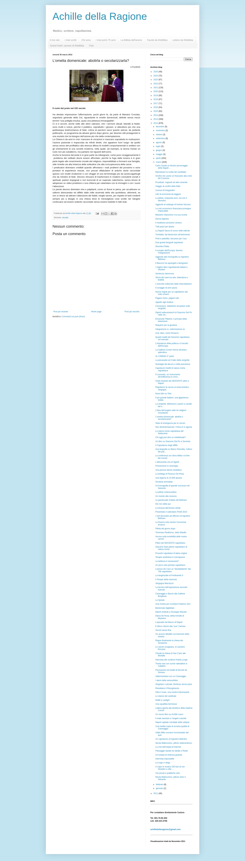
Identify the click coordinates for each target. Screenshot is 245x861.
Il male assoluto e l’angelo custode (170, 718)
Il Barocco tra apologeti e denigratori (171, 263)
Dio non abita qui (162, 504)
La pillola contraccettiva (165, 492)
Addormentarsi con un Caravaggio (170, 676)
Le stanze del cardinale (165, 696)
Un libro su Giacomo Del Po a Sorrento (172, 441)
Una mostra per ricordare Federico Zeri (172, 604)
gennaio (160, 788)
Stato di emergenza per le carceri (170, 423)
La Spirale (159, 600)
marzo (159, 162)
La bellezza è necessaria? (167, 561)
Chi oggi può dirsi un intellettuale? (170, 437)
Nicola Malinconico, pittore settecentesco (173, 743)
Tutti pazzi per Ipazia (164, 226)
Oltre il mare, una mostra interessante (172, 692)
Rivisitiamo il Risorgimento (167, 688)
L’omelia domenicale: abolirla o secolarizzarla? (169, 418)
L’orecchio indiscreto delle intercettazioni (173, 284)
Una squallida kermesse (166, 704)
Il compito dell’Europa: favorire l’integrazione (168, 251)
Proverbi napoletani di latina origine (171, 553)
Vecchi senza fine (163, 630)
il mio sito (55, 40)
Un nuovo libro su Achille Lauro (169, 714)
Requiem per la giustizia (166, 325)
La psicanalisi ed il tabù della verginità (172, 360)
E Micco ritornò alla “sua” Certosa (170, 626)
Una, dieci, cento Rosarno (167, 333)
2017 (155, 103)
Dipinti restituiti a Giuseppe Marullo (170, 612)
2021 (155, 87)
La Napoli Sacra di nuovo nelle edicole (172, 230)
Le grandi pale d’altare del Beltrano (171, 500)
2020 (155, 91)
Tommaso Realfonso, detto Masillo (170, 532)
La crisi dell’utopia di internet (168, 747)
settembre (160, 138)
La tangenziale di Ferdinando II (169, 575)
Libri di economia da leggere (168, 194)
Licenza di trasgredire (165, 190)
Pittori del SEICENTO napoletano (170, 543)
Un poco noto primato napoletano (170, 565)
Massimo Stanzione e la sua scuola (171, 215)
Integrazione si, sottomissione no (170, 329)
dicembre (160, 126)
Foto (91, 45)
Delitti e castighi (162, 700)
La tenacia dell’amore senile (167, 508)
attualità (65, 217)
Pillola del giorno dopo (165, 528)
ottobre (159, 134)
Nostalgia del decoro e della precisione (172, 364)
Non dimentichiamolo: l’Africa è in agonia (173, 427)
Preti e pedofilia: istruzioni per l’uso (170, 238)
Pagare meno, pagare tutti (167, 298)
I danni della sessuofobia (166, 680)
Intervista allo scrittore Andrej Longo (171, 660)
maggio (159, 154)
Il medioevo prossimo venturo (168, 223)
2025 (155, 71)
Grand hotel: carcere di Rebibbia (67, 45)
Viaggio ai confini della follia (167, 186)
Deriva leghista (162, 219)
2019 (155, 95)
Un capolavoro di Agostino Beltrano (171, 739)
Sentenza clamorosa (164, 273)
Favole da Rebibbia (157, 40)
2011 (155, 793)
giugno (159, 150)
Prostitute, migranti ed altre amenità (171, 182)
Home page (96, 311)
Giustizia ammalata (163, 482)
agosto (159, 142)
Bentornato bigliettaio (164, 608)
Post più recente (60, 311)
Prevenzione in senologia (166, 466)
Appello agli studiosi (164, 302)
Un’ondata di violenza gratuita (168, 755)
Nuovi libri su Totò (163, 393)
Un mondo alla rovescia (165, 496)
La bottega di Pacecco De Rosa (169, 474)
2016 (155, 107)
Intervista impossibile (164, 759)
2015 (155, 111)
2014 (155, 115)
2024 (155, 76)
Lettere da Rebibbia (182, 40)
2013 (155, 119)
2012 (155, 123)
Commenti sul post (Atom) (73, 316)
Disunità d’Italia (162, 246)
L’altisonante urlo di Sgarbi (167, 462)
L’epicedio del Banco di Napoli (168, 622)
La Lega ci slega (162, 762)
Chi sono (86, 40)
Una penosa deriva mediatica (168, 470)
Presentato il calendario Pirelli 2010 (171, 512)
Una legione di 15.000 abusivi (168, 478)
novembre (160, 130)
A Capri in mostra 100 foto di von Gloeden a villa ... (170, 768)
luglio (158, 146)
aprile (158, 158)
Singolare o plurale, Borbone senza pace (173, 684)
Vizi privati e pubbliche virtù (167, 773)
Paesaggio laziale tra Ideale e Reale (171, 751)
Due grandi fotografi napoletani (169, 242)
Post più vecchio (132, 311)
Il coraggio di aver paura (166, 288)
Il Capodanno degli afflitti (166, 445)
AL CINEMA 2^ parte (164, 356)
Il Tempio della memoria (166, 579)
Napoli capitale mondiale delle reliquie (172, 722)
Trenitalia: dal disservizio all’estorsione (172, 234)
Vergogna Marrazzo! (164, 583)
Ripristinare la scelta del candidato (170, 172)
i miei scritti (70, 40)
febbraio (160, 784)
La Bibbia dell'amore (131, 40)
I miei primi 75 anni (106, 40)
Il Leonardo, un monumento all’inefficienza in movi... (167, 375)
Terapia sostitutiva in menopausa (170, 557)
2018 (155, 99)
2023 (155, 79)
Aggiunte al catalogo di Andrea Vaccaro (173, 204)
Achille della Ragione (100, 16)
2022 (155, 83)
